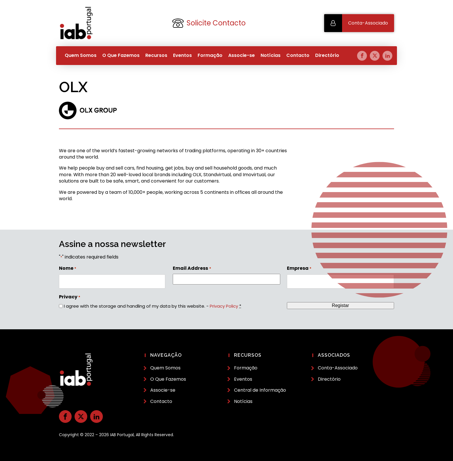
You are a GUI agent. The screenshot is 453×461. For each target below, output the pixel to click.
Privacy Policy (224, 306)
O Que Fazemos (121, 55)
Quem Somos (80, 55)
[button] (359, 23)
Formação (210, 55)
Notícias (271, 55)
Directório (327, 55)
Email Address (192, 268)
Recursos (156, 55)
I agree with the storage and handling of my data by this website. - (152, 306)
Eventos (182, 55)
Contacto (297, 55)
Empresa (299, 268)
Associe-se (241, 55)
